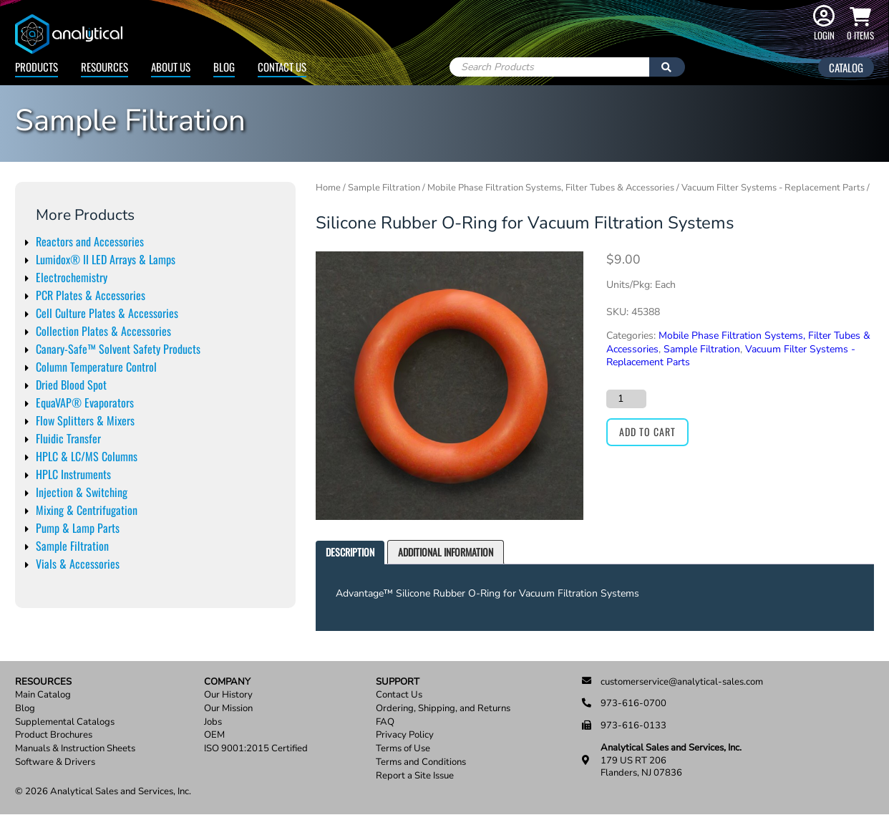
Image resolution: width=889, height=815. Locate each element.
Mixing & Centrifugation (86, 510)
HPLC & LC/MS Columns (86, 456)
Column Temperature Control (96, 366)
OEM (214, 735)
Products (36, 66)
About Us (170, 66)
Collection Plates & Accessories (103, 330)
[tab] (350, 552)
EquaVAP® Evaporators (85, 402)
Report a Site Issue (415, 776)
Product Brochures (53, 735)
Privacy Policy (405, 735)
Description (350, 551)
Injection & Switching (81, 492)
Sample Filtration (72, 545)
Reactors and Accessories (90, 241)
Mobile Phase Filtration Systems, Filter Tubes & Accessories (550, 187)
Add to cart (647, 431)
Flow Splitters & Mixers (85, 420)
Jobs (213, 722)
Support (397, 682)
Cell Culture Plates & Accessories (107, 313)
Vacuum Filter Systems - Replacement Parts (773, 187)
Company (227, 682)
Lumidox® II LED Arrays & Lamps (105, 259)
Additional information (445, 551)
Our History (228, 695)
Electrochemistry (71, 277)
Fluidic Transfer (68, 438)
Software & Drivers (55, 762)
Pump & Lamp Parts (78, 527)
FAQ (385, 722)
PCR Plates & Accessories (90, 295)
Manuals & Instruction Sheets (75, 749)
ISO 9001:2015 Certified (256, 749)
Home (328, 187)
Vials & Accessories (78, 563)
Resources (104, 66)
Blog (224, 66)
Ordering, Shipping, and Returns (443, 709)
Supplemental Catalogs (65, 722)
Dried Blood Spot (71, 384)
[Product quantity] (626, 399)
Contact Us (282, 66)
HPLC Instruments (73, 474)
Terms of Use (403, 749)
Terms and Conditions (421, 762)
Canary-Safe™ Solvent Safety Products (118, 348)
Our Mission (228, 709)
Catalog (846, 67)
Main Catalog (43, 695)
